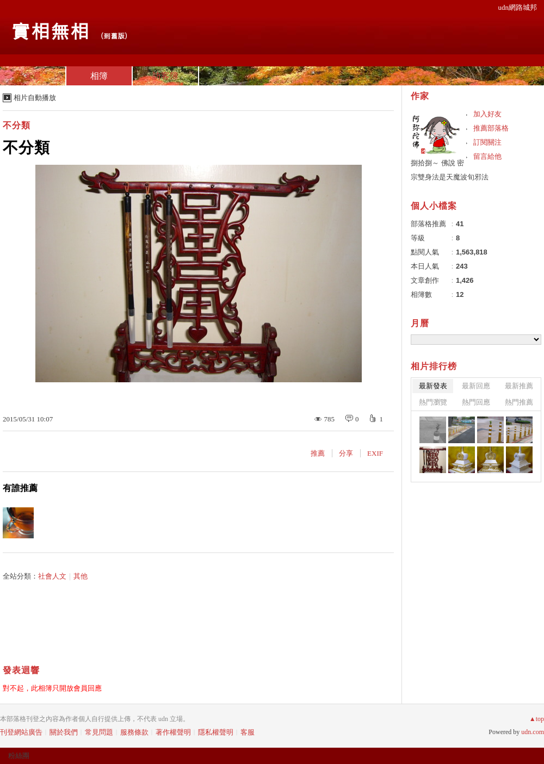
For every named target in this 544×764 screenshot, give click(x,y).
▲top (536, 719)
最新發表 (433, 386)
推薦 (318, 453)
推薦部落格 (491, 128)
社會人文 (52, 576)
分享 (346, 453)
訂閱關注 (487, 142)
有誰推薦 (20, 488)
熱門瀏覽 (433, 402)
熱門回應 (476, 402)
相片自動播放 (35, 98)
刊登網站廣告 (21, 732)
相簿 (99, 75)
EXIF (375, 453)
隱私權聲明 (215, 732)
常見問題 (99, 732)
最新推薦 (519, 386)
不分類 (16, 125)
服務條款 (134, 732)
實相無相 (50, 30)
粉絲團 (18, 755)
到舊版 (114, 35)
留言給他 (487, 156)
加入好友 (487, 114)
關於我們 (64, 732)
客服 (247, 732)
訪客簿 (165, 75)
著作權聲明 (173, 732)
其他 (80, 576)
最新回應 (476, 386)
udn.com (532, 732)
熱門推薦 (519, 402)
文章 (32, 75)
